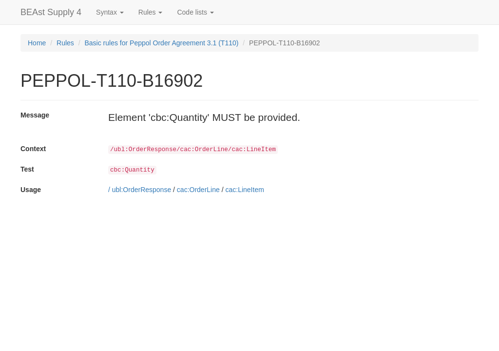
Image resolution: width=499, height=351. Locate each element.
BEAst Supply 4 (50, 12)
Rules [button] (150, 12)
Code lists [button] (195, 12)
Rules (65, 43)
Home (37, 43)
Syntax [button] (110, 12)
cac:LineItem (244, 190)
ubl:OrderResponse (141, 190)
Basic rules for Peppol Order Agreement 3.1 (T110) (162, 43)
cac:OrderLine (198, 190)
